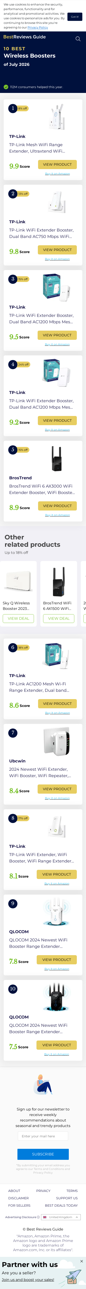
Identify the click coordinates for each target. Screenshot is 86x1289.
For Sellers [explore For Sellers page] (19, 1205)
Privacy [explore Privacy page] (43, 1191)
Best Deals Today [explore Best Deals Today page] (61, 1205)
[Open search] (78, 38)
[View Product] (43, 139)
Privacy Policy (38, 27)
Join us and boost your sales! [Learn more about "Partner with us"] (28, 1280)
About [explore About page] (14, 1191)
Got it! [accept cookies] (75, 16)
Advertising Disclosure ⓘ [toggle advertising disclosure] (22, 1217)
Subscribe (43, 1154)
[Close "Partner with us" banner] (81, 1261)
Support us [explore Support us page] (67, 1198)
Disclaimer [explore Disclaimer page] (18, 1198)
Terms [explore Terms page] (72, 1191)
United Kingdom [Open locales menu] (60, 1217)
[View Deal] (18, 594)
